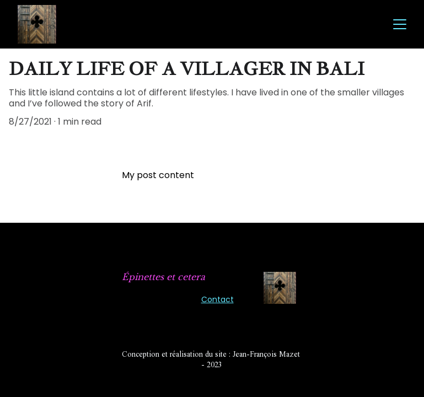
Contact (217, 299)
